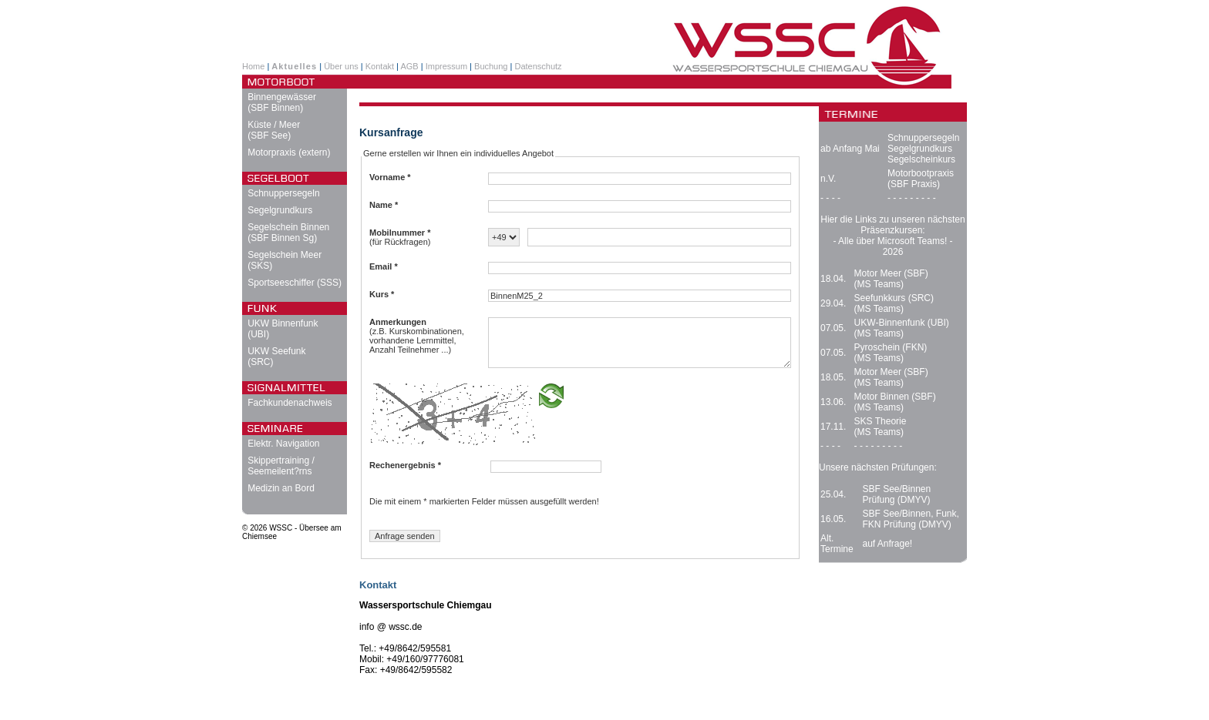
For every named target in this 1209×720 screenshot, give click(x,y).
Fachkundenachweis (290, 402)
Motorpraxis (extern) (289, 152)
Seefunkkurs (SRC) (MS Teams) (894, 303)
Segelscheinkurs (921, 159)
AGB (409, 66)
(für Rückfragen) (399, 237)
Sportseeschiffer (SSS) (295, 282)
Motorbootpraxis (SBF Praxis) (920, 178)
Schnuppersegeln (283, 193)
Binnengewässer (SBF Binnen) (282, 102)
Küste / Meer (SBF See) (274, 130)
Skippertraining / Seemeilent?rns (281, 466)
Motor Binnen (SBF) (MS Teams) (895, 402)
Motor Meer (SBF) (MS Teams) (891, 279)
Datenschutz (537, 66)
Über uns (341, 66)
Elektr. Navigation (283, 443)
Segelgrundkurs (280, 210)
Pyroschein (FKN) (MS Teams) (891, 352)
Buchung (490, 66)
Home (253, 66)
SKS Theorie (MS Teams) (880, 426)
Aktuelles (294, 66)
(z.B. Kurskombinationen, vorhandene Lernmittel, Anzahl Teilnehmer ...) (416, 335)
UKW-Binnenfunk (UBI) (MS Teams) (901, 328)
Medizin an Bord (281, 488)
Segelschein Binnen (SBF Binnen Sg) (288, 232)
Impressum (446, 66)
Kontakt (379, 66)
